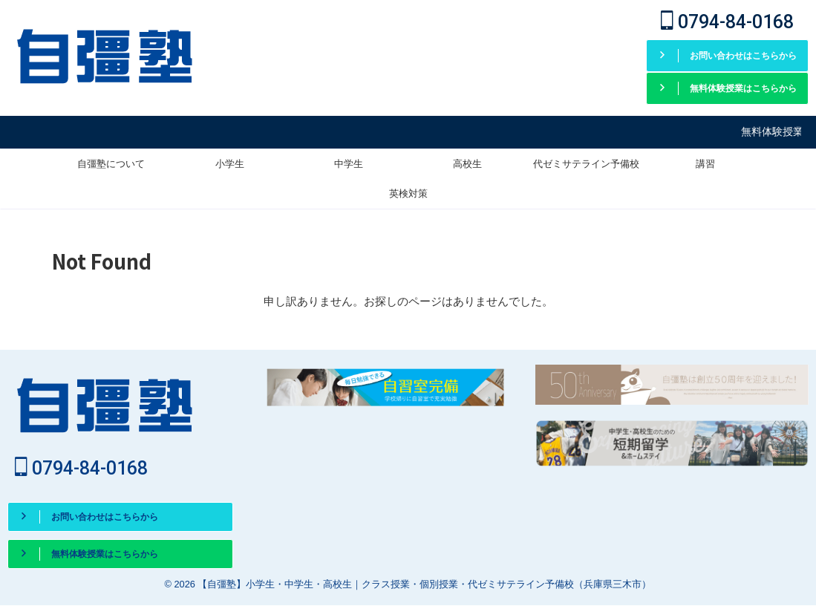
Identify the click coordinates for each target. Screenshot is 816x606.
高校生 (467, 161)
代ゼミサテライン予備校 (586, 161)
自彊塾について (111, 161)
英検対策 (408, 191)
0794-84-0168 (727, 22)
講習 (705, 161)
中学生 (348, 161)
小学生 (229, 161)
